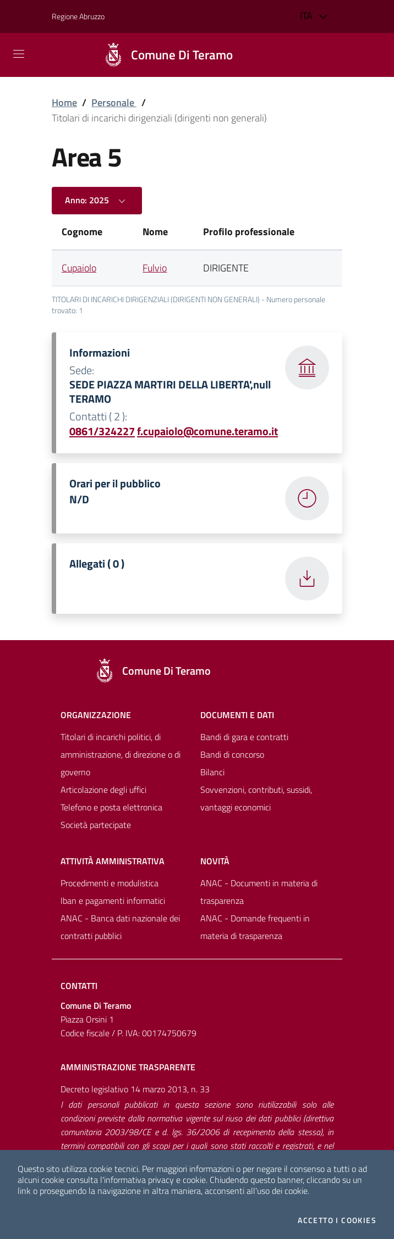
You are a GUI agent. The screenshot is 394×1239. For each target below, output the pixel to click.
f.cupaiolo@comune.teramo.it (207, 431)
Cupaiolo (79, 267)
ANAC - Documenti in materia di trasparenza (259, 891)
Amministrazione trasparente (128, 1067)
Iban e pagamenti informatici (113, 900)
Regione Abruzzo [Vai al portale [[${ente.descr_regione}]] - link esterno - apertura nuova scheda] (78, 16)
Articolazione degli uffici (103, 789)
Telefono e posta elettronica (111, 807)
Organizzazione (96, 714)
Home (64, 102)
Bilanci (212, 772)
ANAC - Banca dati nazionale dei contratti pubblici (120, 927)
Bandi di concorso (232, 754)
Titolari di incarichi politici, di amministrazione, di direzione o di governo (120, 754)
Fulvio (155, 267)
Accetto (337, 1220)
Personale (113, 102)
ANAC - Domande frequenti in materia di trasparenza (255, 927)
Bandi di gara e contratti (244, 736)
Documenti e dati (237, 714)
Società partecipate (96, 824)
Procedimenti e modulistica (109, 883)
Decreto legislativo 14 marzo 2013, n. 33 (135, 1089)
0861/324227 (102, 431)
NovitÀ (214, 861)
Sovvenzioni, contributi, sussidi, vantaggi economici (256, 798)
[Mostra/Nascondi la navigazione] (18, 53)
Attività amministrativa (113, 861)
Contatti (79, 985)
